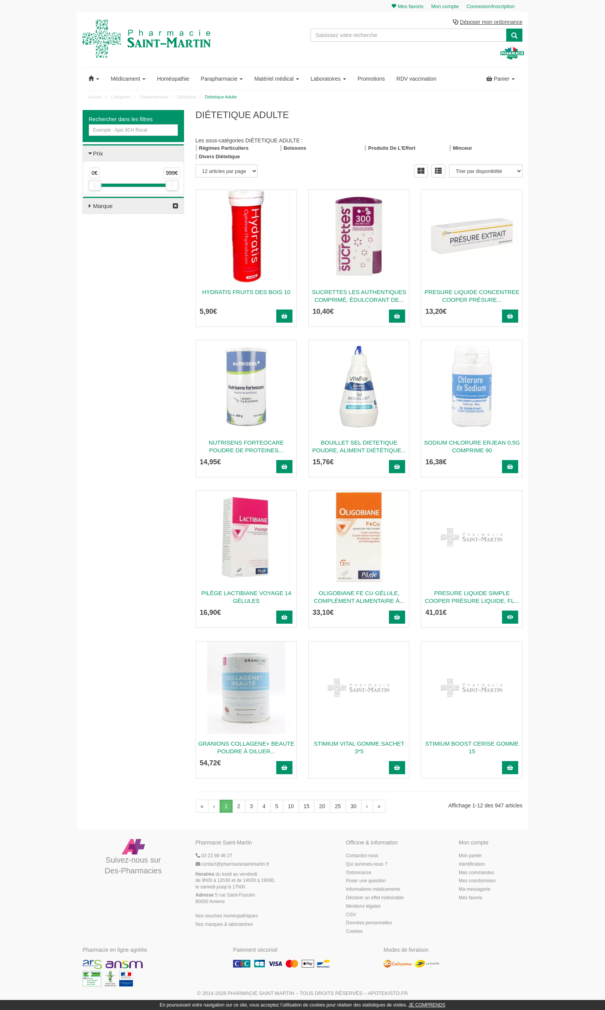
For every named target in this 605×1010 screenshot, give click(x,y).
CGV (351, 914)
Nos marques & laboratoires (224, 924)
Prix (98, 153)
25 (338, 806)
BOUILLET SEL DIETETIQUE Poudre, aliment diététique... (359, 446)
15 (307, 806)
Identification (472, 864)
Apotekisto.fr (388, 993)
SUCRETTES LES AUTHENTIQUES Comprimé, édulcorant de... (359, 296)
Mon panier (470, 855)
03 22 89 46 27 (214, 855)
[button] (94, 79)
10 (291, 806)
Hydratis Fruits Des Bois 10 (246, 292)
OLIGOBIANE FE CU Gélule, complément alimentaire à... (359, 597)
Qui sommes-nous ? (366, 864)
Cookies (354, 931)
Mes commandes (476, 872)
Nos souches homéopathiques (227, 916)
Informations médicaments (373, 889)
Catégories (121, 97)
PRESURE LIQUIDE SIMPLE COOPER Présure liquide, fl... (472, 597)
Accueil (95, 97)
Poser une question (366, 880)
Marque (103, 206)
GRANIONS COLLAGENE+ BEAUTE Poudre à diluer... (246, 747)
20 (322, 806)
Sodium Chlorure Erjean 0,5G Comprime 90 (472, 446)
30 (353, 806)
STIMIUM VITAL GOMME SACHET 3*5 (359, 747)
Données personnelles (369, 922)
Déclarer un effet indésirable (375, 897)
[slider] (94, 185)
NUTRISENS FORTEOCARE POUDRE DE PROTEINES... (246, 446)
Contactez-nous (362, 855)
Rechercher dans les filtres (121, 119)
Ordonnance (359, 872)
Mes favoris (470, 897)
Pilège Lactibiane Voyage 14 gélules (246, 597)
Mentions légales (363, 906)
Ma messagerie (474, 889)
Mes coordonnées (477, 880)
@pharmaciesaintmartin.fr (233, 864)
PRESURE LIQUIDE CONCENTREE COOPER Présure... (471, 296)
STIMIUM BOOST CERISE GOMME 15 (472, 747)
